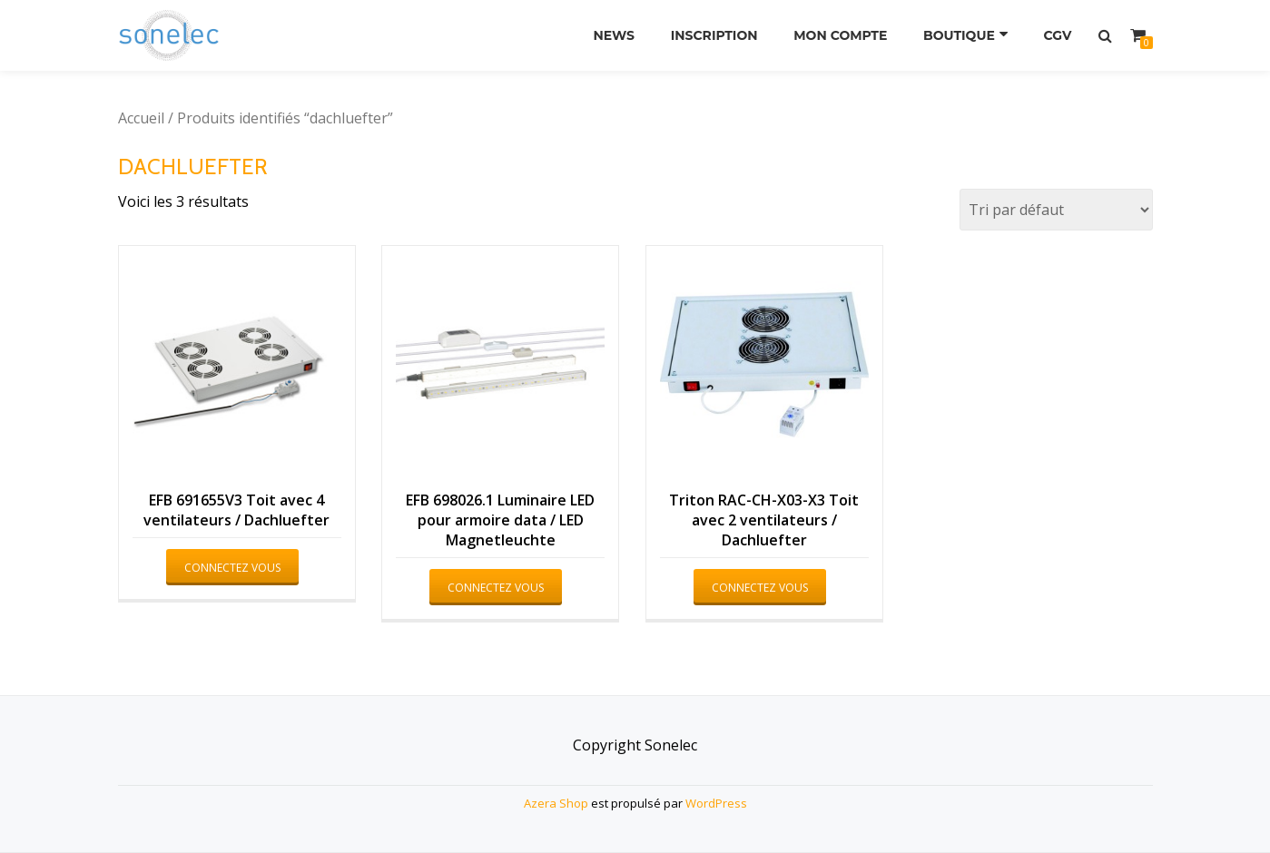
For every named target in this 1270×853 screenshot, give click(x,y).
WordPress (716, 803)
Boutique (959, 35)
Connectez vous (232, 567)
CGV (1058, 35)
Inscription (714, 35)
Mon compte (840, 35)
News (614, 35)
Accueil (141, 118)
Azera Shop (556, 803)
